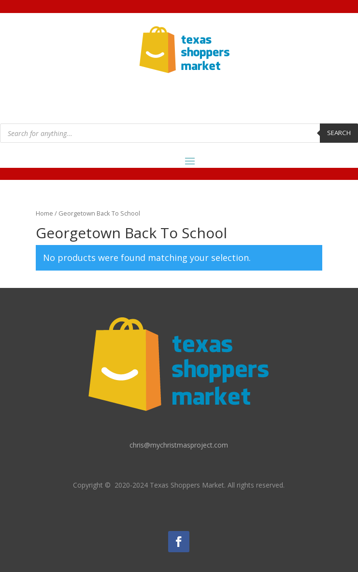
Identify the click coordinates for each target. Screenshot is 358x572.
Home (44, 213)
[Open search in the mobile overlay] (179, 133)
